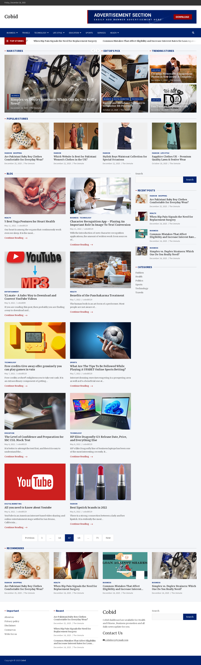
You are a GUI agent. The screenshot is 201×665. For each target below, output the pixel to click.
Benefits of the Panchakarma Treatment (97, 295)
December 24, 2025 (31, 108)
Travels (26, 32)
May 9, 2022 (9, 303)
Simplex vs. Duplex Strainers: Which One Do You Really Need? (172, 253)
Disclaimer (10, 625)
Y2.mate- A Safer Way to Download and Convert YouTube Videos (30, 297)
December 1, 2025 (159, 80)
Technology (40, 32)
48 (79, 538)
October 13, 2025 (110, 110)
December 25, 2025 (13, 163)
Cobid (11, 17)
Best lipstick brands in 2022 (88, 507)
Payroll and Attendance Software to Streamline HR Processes (124, 104)
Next (108, 538)
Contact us (10, 630)
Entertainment (11, 292)
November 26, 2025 (159, 110)
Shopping (17, 153)
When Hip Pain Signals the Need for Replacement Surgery (72, 41)
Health (113, 32)
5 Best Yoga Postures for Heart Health (29, 221)
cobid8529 (23, 225)
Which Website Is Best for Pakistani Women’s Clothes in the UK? (75, 158)
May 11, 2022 (10, 225)
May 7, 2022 (75, 299)
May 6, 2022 (9, 444)
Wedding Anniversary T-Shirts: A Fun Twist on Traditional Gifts (171, 105)
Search (139, 173)
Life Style (57, 32)
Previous (29, 538)
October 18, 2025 (159, 163)
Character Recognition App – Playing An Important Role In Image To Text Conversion (100, 223)
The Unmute (47, 108)
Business (11, 32)
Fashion (8, 153)
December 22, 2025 (62, 163)
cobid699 (21, 303)
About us (9, 617)
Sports (89, 32)
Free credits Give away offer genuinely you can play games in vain (33, 368)
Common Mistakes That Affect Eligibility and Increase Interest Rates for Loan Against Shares (172, 237)
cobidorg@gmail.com (115, 640)
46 (59, 538)
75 (97, 538)
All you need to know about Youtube (28, 507)
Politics (139, 280)
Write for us (10, 634)
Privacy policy (11, 621)
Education (74, 32)
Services (101, 32)
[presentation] (93, 50)
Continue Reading (15, 238)
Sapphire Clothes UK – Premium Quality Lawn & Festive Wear (171, 158)
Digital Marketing (121, 99)
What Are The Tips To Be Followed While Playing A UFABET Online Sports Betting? (98, 368)
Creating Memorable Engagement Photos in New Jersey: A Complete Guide (171, 76)
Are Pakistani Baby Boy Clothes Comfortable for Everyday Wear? (23, 158)
